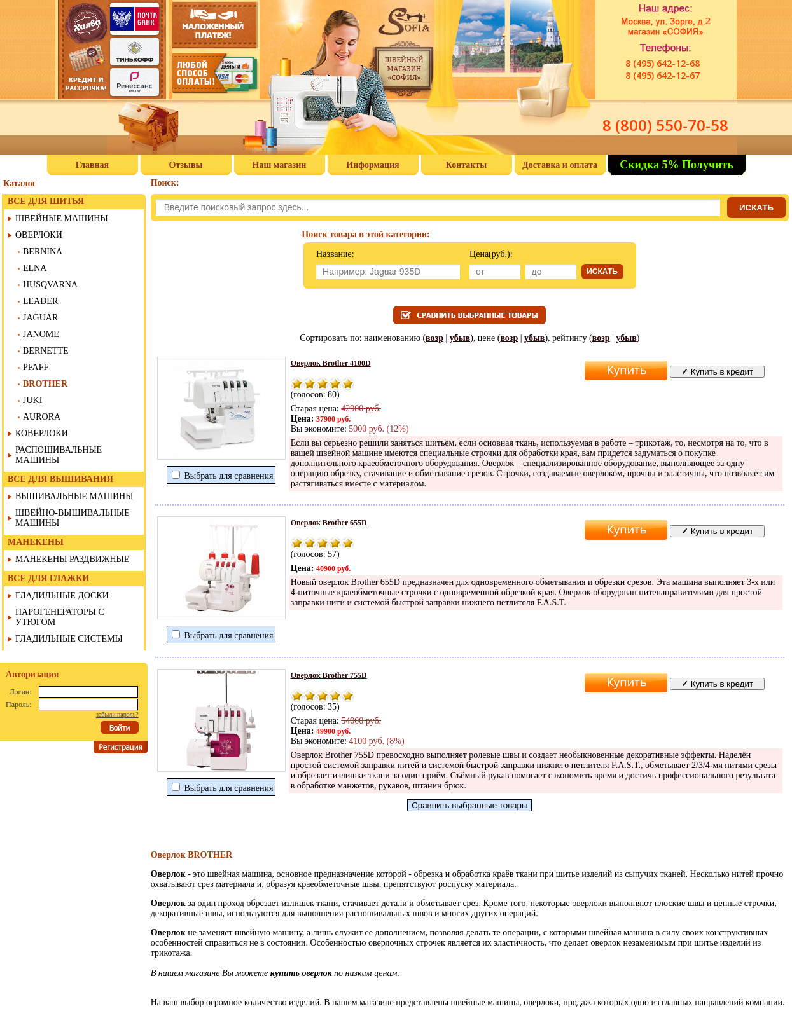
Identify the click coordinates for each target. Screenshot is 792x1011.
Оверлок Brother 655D (329, 522)
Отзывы (186, 165)
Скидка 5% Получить (676, 164)
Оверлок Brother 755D (329, 675)
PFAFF (35, 367)
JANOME (41, 334)
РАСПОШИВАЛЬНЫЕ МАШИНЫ (58, 455)
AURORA (41, 417)
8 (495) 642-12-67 (662, 75)
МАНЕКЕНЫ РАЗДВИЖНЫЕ (72, 559)
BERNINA (42, 251)
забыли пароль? (117, 714)
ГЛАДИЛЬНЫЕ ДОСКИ (62, 595)
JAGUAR (40, 317)
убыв (460, 338)
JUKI (32, 400)
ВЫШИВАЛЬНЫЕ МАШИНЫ (74, 496)
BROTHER (45, 384)
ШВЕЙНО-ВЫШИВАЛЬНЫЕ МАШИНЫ (72, 518)
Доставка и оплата (559, 165)
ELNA (34, 268)
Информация (372, 165)
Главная (92, 165)
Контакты (466, 165)
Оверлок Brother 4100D (331, 363)
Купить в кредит (717, 371)
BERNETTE (46, 350)
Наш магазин (280, 165)
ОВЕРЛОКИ (38, 235)
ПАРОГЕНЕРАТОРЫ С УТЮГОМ (59, 617)
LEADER (40, 301)
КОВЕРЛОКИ (41, 433)
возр (434, 338)
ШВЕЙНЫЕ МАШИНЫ (61, 218)
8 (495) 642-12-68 (662, 63)
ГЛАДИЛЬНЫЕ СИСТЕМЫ (69, 638)
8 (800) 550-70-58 (665, 124)
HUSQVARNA (50, 284)
